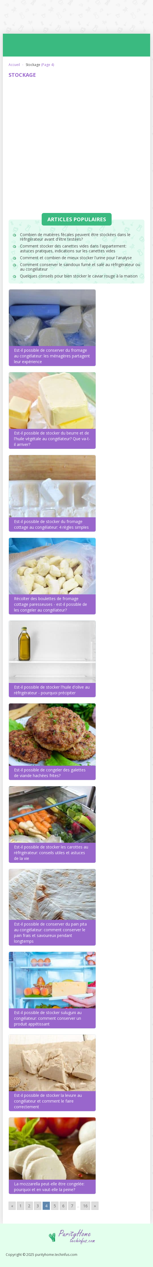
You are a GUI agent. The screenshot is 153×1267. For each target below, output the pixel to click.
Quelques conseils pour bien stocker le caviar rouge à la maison (79, 276)
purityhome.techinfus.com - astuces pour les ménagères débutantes (77, 16)
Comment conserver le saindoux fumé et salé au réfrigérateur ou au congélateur (80, 267)
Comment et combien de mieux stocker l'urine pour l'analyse (76, 257)
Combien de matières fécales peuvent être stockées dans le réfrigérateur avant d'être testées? (75, 237)
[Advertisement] (76, 124)
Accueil (14, 64)
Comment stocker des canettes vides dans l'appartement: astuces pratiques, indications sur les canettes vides (73, 248)
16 (85, 1205)
